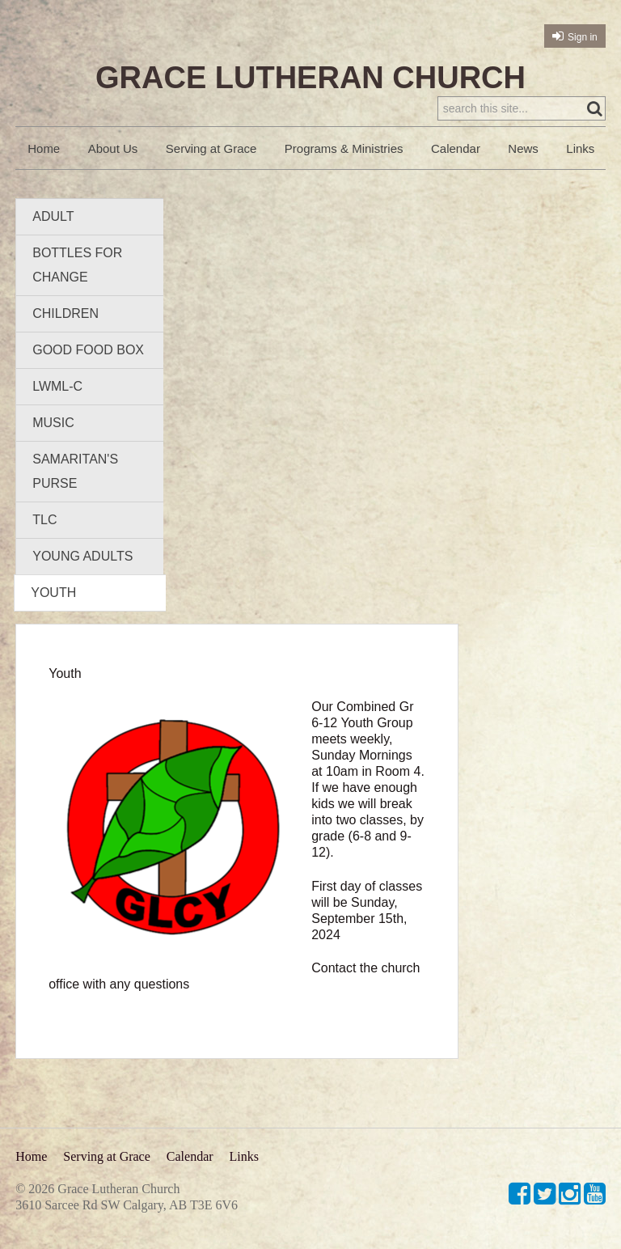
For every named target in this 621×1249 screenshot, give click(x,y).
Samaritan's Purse (75, 471)
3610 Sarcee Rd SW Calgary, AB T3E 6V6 (126, 1205)
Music (53, 423)
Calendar (455, 148)
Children (65, 313)
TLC (44, 520)
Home (43, 148)
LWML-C (57, 386)
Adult (53, 216)
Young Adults (82, 556)
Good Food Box (88, 350)
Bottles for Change (77, 265)
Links (580, 148)
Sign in (583, 37)
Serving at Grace (211, 148)
